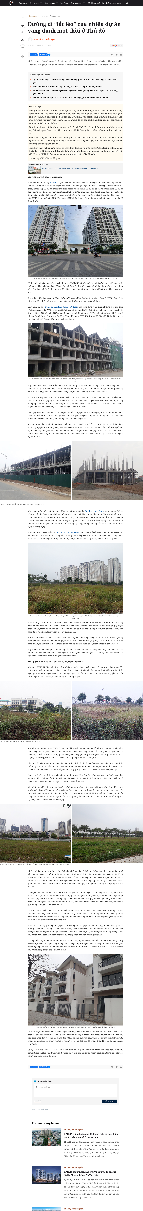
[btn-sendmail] (121, 54)
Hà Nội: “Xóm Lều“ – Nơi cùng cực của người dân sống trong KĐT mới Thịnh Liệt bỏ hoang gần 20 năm (75, 92)
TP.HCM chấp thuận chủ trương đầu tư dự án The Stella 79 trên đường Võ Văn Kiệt (90, 1173)
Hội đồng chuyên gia (96, 3)
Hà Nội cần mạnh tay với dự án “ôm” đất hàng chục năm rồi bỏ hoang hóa (70, 168)
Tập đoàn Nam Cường (95, 511)
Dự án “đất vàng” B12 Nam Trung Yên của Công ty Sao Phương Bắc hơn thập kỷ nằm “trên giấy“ (75, 81)
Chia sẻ (34, 55)
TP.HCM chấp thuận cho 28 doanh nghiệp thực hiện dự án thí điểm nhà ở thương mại (91, 1136)
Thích (43, 55)
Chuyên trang (51, 3)
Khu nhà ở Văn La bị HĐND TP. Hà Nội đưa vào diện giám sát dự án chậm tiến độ (70, 97)
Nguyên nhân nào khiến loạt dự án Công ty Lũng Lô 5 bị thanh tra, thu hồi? (68, 86)
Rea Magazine (78, 3)
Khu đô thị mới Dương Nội (67, 532)
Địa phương (33, 16)
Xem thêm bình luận (40, 1109)
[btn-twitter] (116, 54)
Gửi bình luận (109, 1101)
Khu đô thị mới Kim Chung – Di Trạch (61, 307)
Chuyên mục (35, 3)
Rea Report (65, 3)
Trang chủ (23, 3)
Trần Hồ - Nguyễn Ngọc (44, 39)
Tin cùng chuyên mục (46, 1123)
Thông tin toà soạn (113, 3)
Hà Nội (53, 182)
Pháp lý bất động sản (51, 16)
